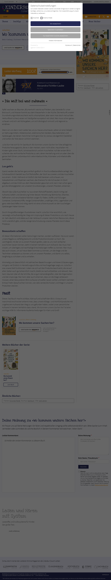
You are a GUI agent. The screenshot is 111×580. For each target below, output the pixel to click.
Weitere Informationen (55, 41)
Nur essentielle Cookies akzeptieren (55, 36)
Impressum (68, 45)
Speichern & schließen (55, 30)
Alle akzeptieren (55, 24)
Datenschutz (76, 45)
